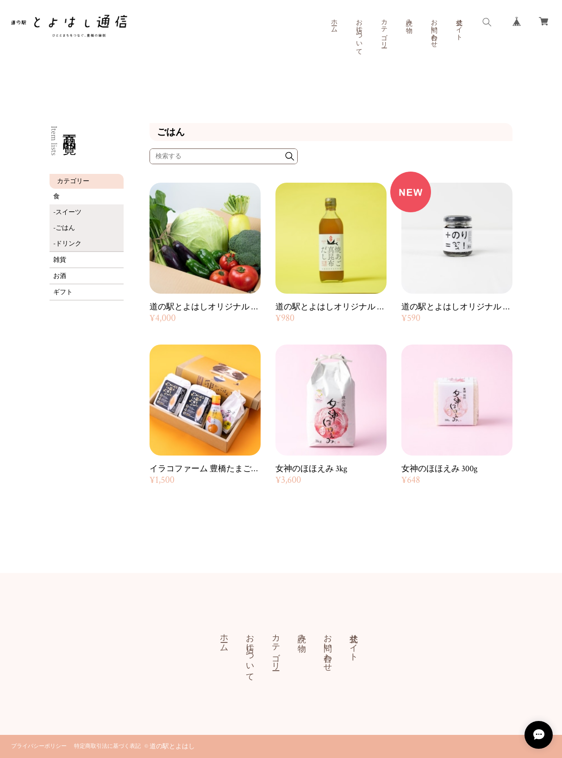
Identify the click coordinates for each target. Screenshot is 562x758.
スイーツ (68, 212)
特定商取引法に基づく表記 (107, 746)
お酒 (59, 276)
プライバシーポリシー (39, 746)
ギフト (63, 292)
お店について (359, 33)
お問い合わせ (434, 29)
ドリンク (68, 244)
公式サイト (459, 26)
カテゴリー (384, 29)
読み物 (409, 18)
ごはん (65, 228)
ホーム (334, 22)
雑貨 (59, 260)
